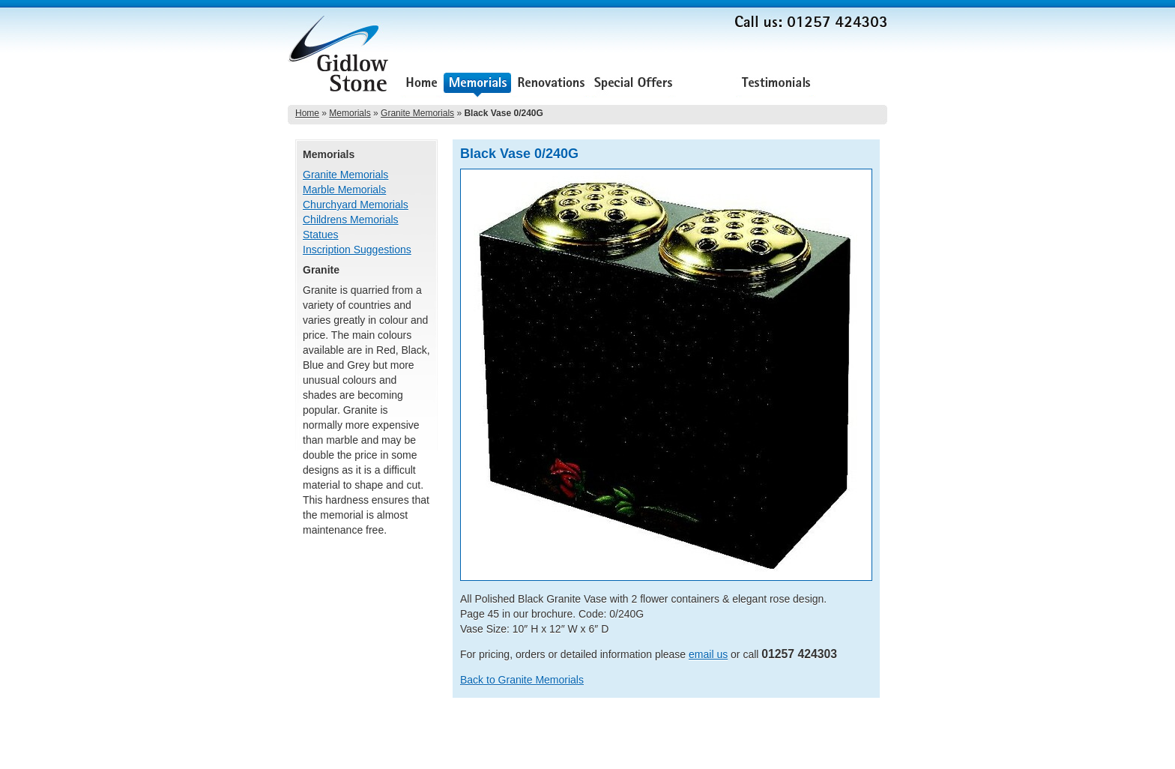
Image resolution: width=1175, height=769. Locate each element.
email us (708, 654)
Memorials (477, 84)
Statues (320, 235)
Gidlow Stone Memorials (340, 58)
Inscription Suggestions (357, 250)
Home (421, 84)
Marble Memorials (344, 190)
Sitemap (870, 732)
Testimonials (776, 84)
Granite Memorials (417, 113)
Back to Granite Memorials (522, 680)
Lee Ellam (867, 753)
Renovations (551, 84)
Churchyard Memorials (355, 205)
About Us (706, 84)
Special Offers (633, 84)
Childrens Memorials (351, 220)
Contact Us (851, 84)
